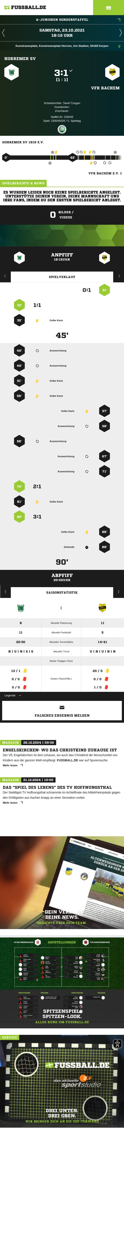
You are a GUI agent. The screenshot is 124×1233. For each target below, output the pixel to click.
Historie (5, 591)
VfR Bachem (105, 88)
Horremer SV (20, 58)
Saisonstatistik (62, 592)
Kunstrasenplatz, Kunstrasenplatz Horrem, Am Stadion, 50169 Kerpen (68, 46)
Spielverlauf (62, 276)
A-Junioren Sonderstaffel (78, 20)
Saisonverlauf (118, 591)
